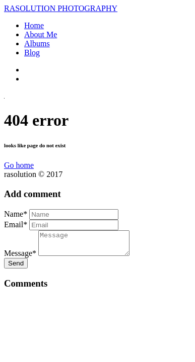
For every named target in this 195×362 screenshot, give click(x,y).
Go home (19, 165)
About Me (40, 34)
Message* (20, 257)
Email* (15, 224)
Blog (32, 52)
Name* (15, 214)
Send (16, 268)
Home (34, 25)
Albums (37, 43)
